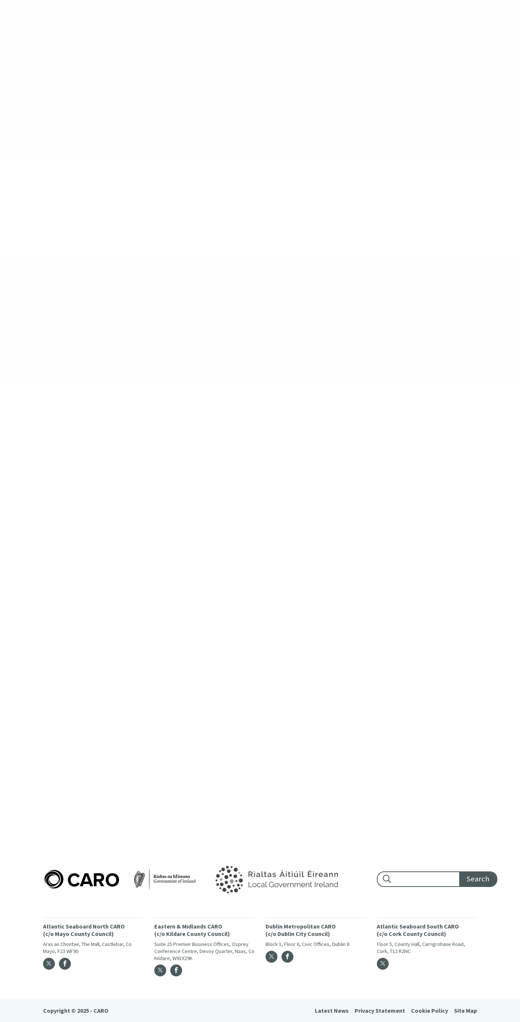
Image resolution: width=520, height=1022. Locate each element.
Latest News (332, 1010)
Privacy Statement (380, 1010)
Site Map (465, 1010)
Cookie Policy (429, 1010)
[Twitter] (49, 964)
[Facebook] (65, 964)
